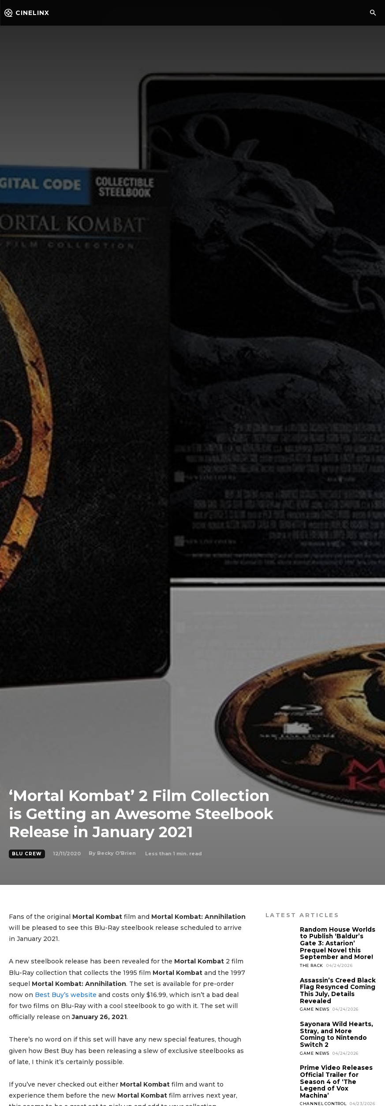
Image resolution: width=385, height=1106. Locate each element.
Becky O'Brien (116, 853)
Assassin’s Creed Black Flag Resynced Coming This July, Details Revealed (337, 988)
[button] (373, 13)
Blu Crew (27, 854)
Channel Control (323, 1098)
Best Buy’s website (66, 995)
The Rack (311, 963)
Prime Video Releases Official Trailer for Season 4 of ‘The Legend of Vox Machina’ (335, 1077)
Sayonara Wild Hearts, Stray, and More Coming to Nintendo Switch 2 (335, 1031)
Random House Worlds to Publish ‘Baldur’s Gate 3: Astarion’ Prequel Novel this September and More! (337, 942)
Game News (314, 1006)
